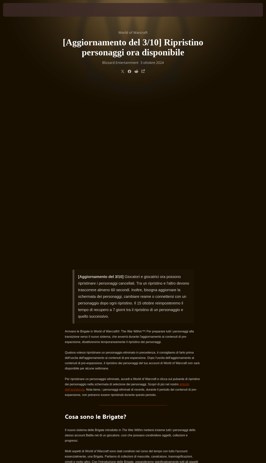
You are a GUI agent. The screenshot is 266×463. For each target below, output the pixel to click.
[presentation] (17, 10)
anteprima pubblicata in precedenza (129, 331)
